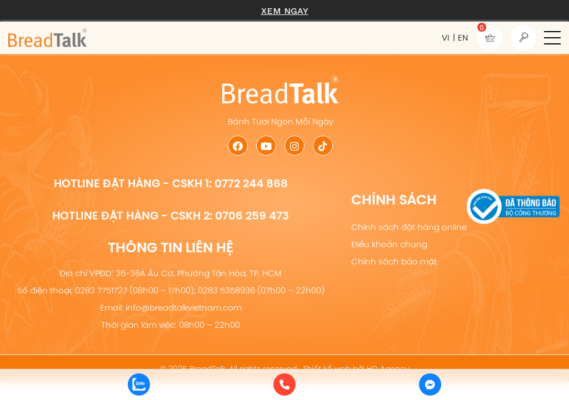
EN (463, 37)
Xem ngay (284, 11)
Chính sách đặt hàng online (409, 227)
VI (445, 37)
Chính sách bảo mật (394, 261)
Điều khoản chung (389, 244)
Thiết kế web (327, 368)
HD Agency (388, 368)
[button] (552, 37)
